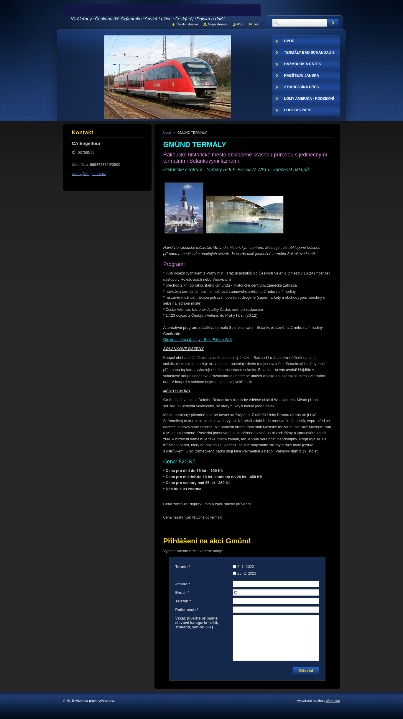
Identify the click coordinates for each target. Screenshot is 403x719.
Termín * (182, 566)
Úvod (167, 132)
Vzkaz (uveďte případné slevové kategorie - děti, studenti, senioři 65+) (196, 622)
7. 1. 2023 (245, 566)
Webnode (332, 700)
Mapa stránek (217, 24)
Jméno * (182, 584)
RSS (240, 24)
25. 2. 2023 (246, 573)
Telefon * (183, 601)
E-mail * (182, 592)
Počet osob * (186, 609)
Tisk (256, 24)
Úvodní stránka (187, 24)
